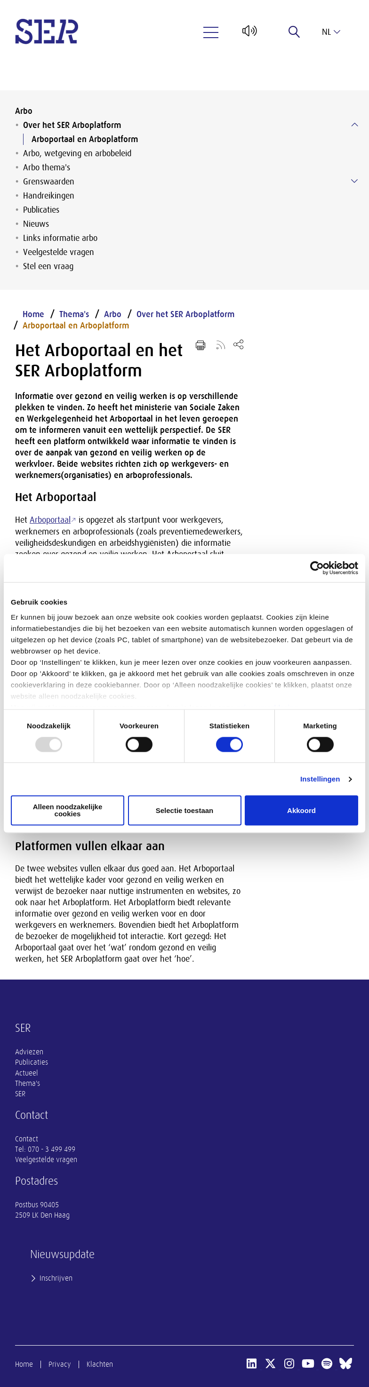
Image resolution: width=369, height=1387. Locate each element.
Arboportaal (50, 520)
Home (33, 314)
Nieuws (36, 224)
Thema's (74, 314)
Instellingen (320, 779)
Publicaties (41, 210)
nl (331, 32)
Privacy (59, 1364)
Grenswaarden (48, 181)
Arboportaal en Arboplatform (85, 139)
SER (20, 1094)
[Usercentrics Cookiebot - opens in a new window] (317, 568)
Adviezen (29, 1052)
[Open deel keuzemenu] (238, 344)
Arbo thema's (46, 167)
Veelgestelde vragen (58, 252)
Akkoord (301, 810)
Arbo (23, 111)
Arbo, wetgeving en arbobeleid (77, 153)
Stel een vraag (48, 266)
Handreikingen (48, 195)
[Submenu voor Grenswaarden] (354, 181)
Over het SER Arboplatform (72, 125)
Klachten (100, 1364)
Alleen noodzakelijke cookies (68, 810)
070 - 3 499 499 (51, 1149)
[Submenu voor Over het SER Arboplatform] (354, 125)
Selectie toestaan (185, 810)
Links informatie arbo (60, 238)
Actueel (26, 1073)
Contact (26, 1139)
